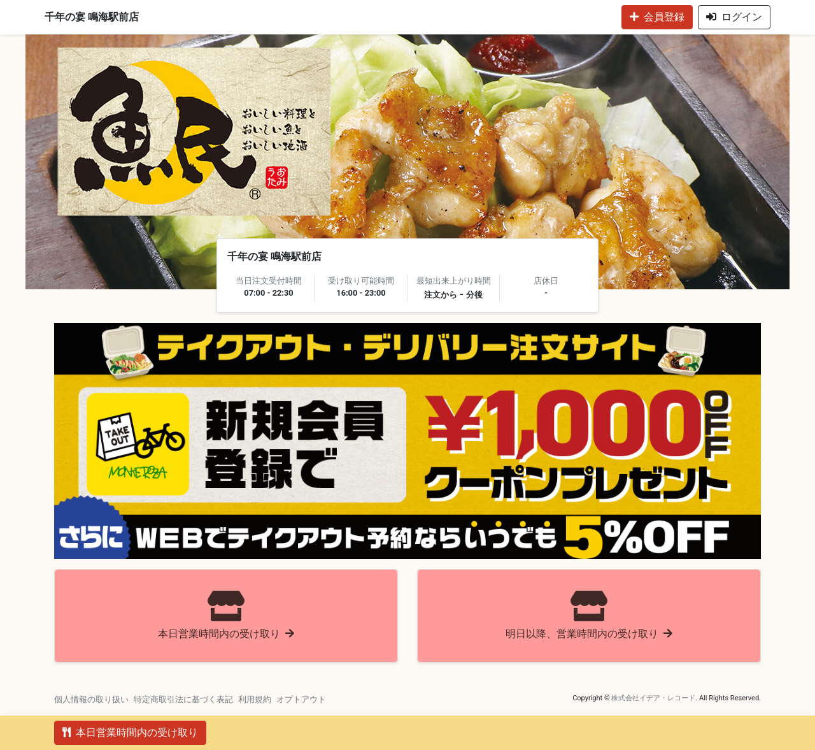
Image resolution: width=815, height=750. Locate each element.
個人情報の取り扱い (91, 699)
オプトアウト (301, 699)
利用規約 (254, 699)
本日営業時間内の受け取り (130, 732)
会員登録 (657, 17)
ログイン (734, 17)
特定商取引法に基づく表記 (183, 699)
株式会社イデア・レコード (653, 698)
